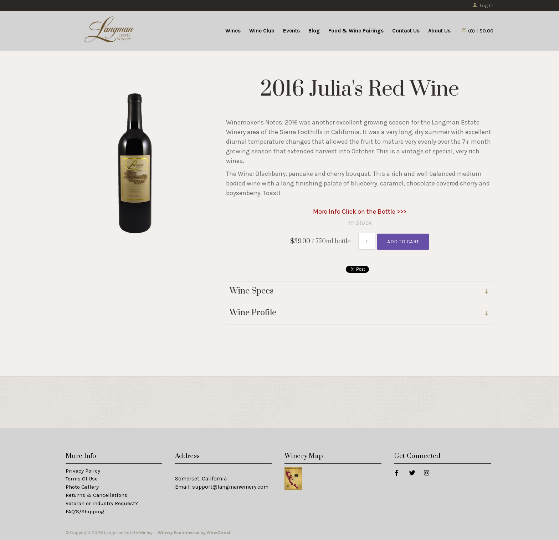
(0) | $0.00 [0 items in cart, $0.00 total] (477, 30)
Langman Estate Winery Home (109, 30)
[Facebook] (396, 472)
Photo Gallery (82, 487)
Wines (233, 30)
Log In (482, 5)
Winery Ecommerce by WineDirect (194, 532)
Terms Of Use (82, 478)
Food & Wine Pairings (356, 30)
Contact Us (406, 30)
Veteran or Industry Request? (102, 503)
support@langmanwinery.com (230, 487)
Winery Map (303, 456)
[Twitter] (412, 472)
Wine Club (262, 30)
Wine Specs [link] (251, 291)
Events (291, 30)
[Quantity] (367, 241)
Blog (314, 30)
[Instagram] (426, 472)
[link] (359, 314)
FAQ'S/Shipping (85, 511)
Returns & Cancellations (96, 495)
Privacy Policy (83, 471)
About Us (439, 30)
